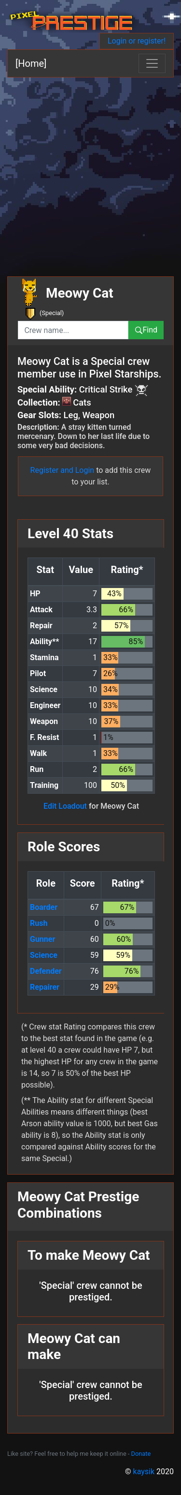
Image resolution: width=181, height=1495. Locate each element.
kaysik (144, 1471)
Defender (46, 971)
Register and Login (62, 470)
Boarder (43, 907)
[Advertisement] (90, 173)
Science (43, 955)
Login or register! (137, 40)
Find (146, 329)
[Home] (30, 63)
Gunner (42, 939)
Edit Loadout (65, 806)
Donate (141, 1453)
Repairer (44, 987)
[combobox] (73, 330)
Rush (38, 923)
